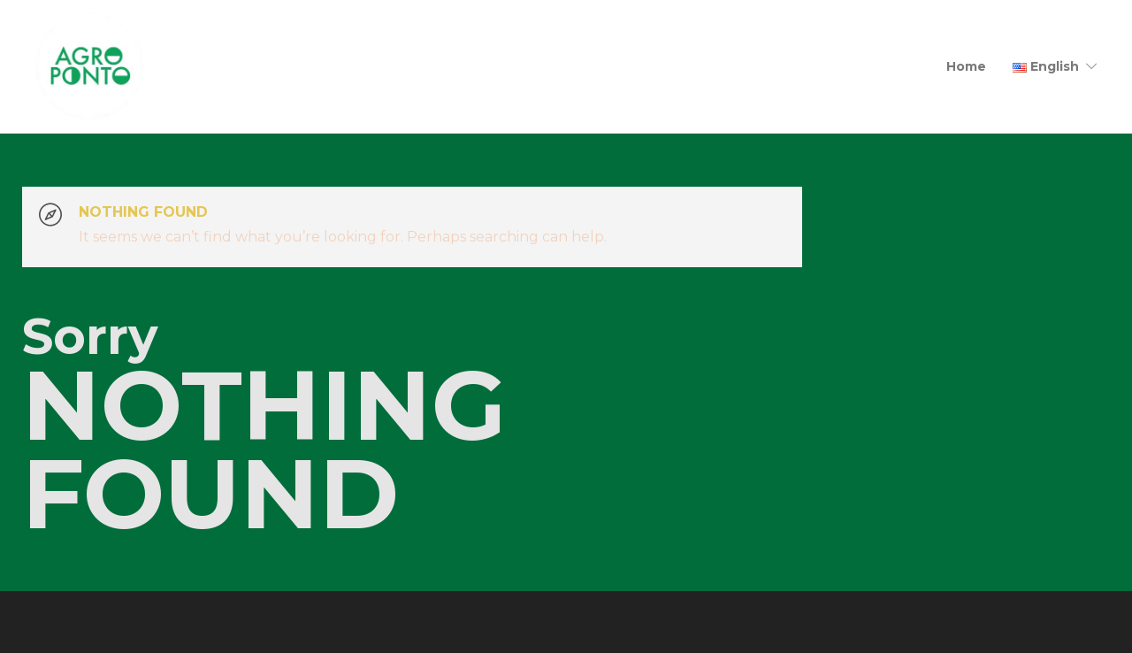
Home (966, 66)
